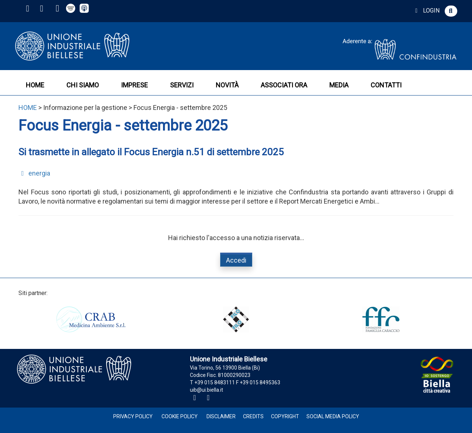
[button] (451, 11)
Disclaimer (221, 416)
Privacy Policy (133, 416)
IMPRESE (134, 85)
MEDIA (338, 85)
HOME (35, 85)
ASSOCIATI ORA (284, 85)
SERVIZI (182, 85)
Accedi (236, 260)
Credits (253, 416)
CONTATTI (386, 85)
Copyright (285, 416)
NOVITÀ (227, 85)
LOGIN (426, 10)
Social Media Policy (332, 416)
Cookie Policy (180, 416)
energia (34, 173)
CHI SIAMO (82, 85)
